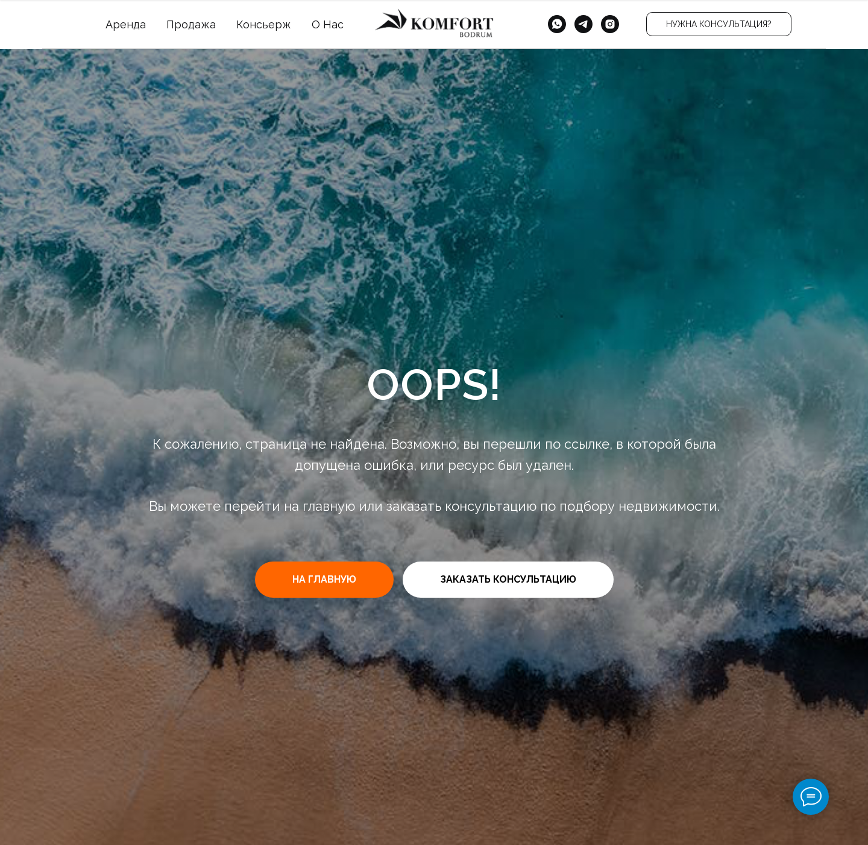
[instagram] (610, 24)
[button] (718, 24)
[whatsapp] (557, 24)
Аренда (125, 24)
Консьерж (263, 24)
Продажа (191, 24)
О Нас (328, 24)
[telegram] (583, 24)
